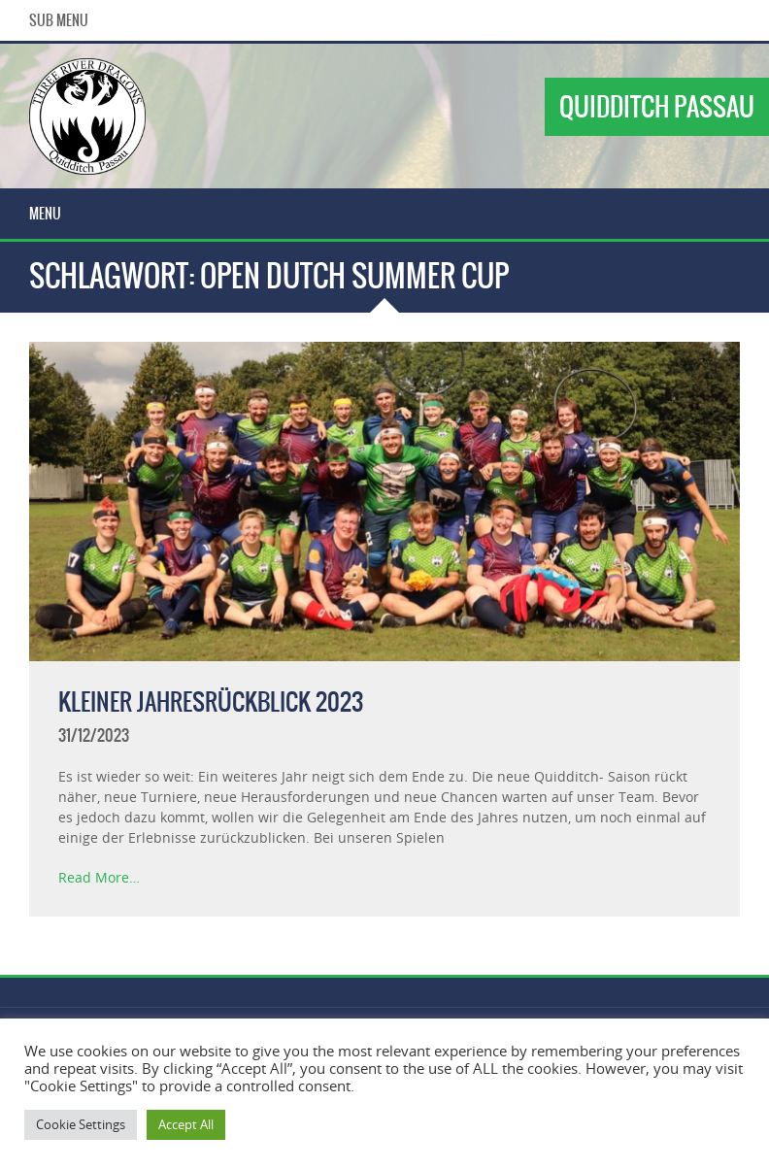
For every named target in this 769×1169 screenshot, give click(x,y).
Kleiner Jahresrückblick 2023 (210, 702)
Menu (45, 213)
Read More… (99, 877)
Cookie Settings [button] (80, 1124)
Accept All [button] (186, 1124)
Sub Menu (58, 20)
